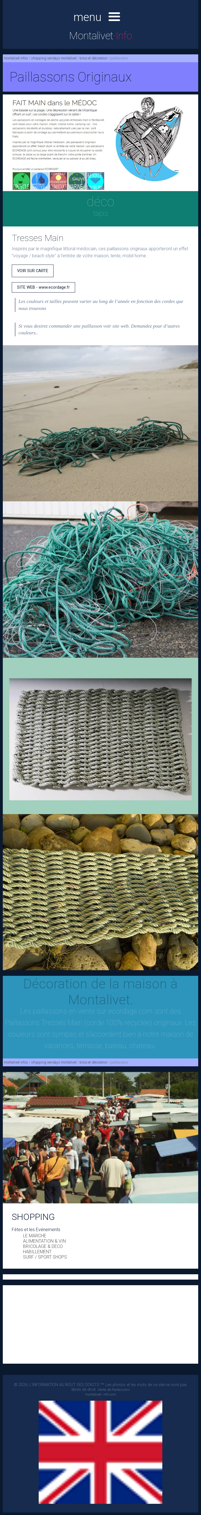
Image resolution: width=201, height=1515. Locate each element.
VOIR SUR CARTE (32, 270)
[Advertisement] (100, 1324)
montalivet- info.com (100, 1394)
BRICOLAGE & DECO (43, 1246)
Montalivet (100, 36)
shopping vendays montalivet (54, 58)
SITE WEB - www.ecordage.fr (43, 287)
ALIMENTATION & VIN (44, 1241)
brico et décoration (93, 58)
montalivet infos (16, 58)
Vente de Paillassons (114, 1389)
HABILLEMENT (37, 1251)
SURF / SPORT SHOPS (45, 1257)
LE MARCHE (34, 1235)
